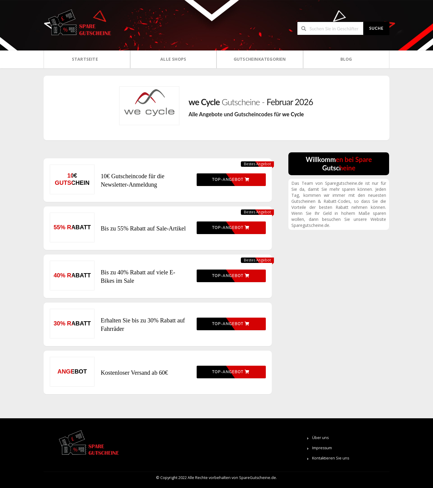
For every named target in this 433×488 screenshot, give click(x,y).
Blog (346, 59)
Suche (376, 28)
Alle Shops (173, 59)
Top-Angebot (230, 179)
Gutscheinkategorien (260, 59)
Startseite (85, 59)
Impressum (322, 447)
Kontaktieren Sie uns (330, 458)
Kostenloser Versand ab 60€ (134, 372)
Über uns (320, 437)
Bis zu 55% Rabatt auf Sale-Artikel (143, 228)
